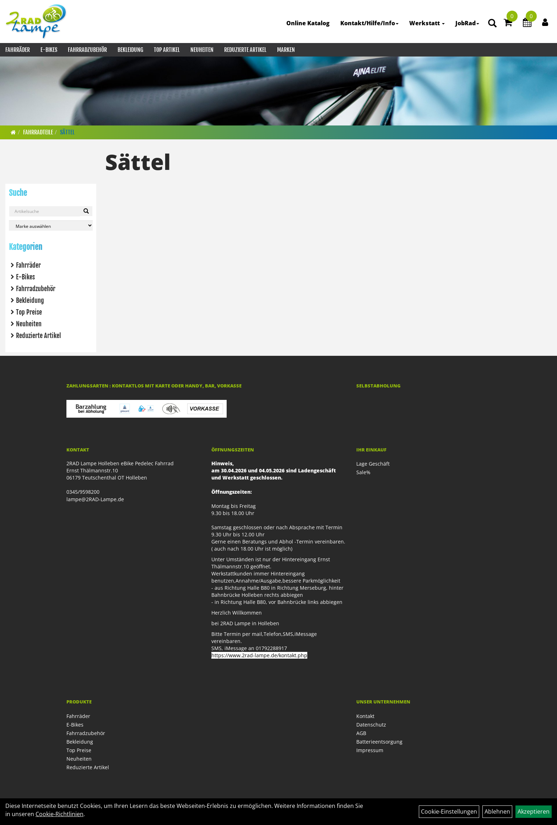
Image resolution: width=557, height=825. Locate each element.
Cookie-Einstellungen (449, 811)
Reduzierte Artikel (245, 49)
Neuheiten (201, 49)
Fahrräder (17, 49)
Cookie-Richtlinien (59, 814)
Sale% (363, 472)
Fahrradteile (38, 132)
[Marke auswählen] (51, 225)
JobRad (467, 23)
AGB (361, 733)
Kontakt (365, 716)
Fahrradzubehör (87, 49)
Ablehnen (497, 811)
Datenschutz (371, 724)
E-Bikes (48, 49)
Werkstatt (427, 23)
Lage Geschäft (373, 463)
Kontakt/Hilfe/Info (369, 23)
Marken (286, 49)
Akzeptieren (534, 811)
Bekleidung (130, 49)
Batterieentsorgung (379, 741)
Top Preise (29, 312)
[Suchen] (86, 211)
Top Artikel (167, 49)
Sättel (67, 132)
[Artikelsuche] (492, 24)
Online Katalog (308, 23)
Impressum (369, 750)
